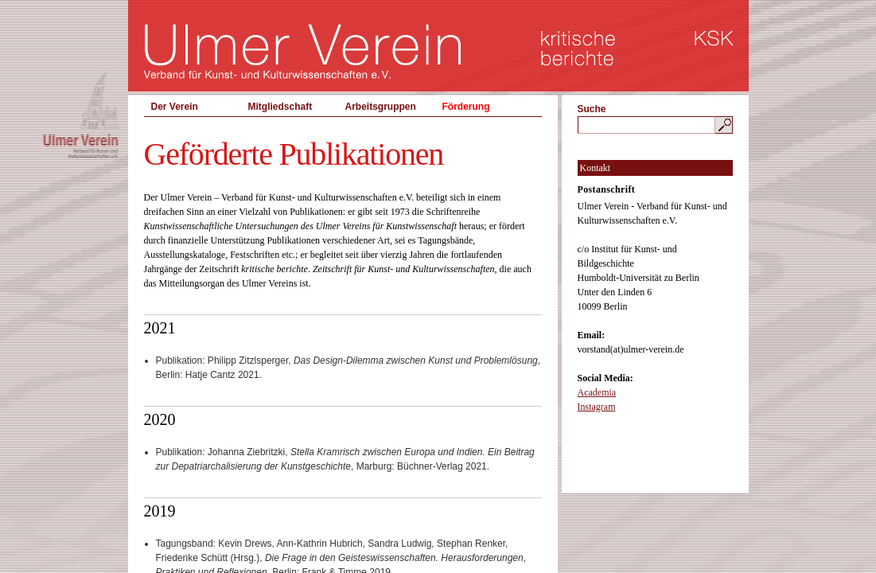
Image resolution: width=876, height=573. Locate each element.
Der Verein (174, 106)
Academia (597, 392)
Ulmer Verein (303, 52)
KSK (714, 38)
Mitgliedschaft (280, 106)
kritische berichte (578, 48)
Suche (592, 109)
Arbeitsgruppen (380, 106)
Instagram (597, 406)
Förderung (466, 106)
